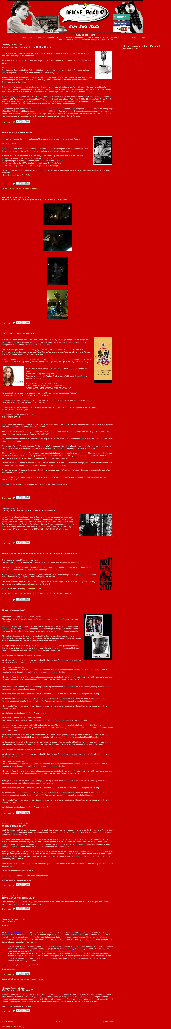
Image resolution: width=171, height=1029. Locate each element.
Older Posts (108, 1021)
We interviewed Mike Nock (17, 132)
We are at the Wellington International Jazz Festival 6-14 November (40, 553)
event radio (20, 979)
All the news (9, 921)
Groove (28, 979)
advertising (12, 979)
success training (37, 979)
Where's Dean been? (14, 826)
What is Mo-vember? (14, 610)
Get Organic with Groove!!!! (18, 990)
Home (58, 1021)
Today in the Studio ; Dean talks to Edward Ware (29, 510)
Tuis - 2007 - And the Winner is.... (21, 333)
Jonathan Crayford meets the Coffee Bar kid (27, 47)
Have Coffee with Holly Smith (18, 898)
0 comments (6, 122)
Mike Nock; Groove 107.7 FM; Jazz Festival (23, 188)
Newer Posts (7, 1021)
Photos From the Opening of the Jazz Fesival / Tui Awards (35, 199)
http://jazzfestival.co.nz (31, 589)
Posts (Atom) (19, 1026)
